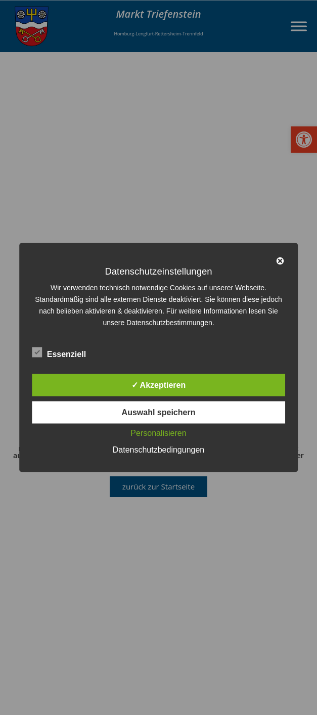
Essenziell (59, 352)
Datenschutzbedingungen (158, 449)
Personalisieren (158, 433)
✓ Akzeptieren (158, 385)
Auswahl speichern (159, 412)
